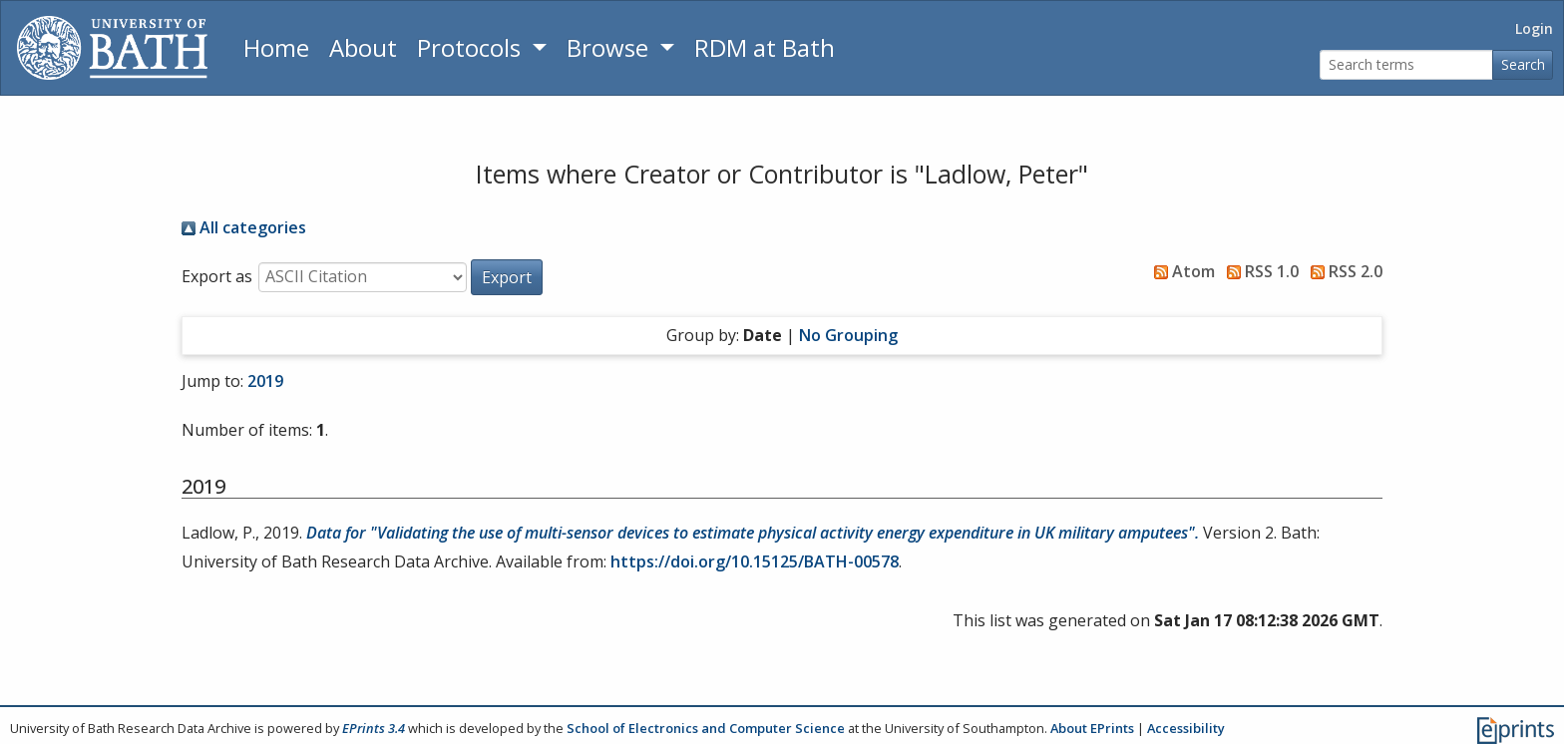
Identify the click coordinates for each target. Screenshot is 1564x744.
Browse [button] (610, 47)
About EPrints (1092, 728)
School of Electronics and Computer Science (706, 728)
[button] (507, 277)
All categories (244, 227)
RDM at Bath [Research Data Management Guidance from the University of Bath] (764, 47)
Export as (217, 276)
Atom (1180, 271)
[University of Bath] (112, 48)
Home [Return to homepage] (276, 47)
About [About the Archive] (363, 47)
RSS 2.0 (1342, 271)
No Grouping (848, 335)
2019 (265, 381)
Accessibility (1186, 728)
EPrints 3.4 (373, 728)
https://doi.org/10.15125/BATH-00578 (754, 561)
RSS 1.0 (1259, 271)
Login (1534, 28)
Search (1523, 64)
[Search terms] (1406, 65)
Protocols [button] (472, 47)
